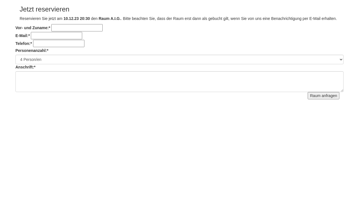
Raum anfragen (323, 95)
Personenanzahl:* (31, 50)
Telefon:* (23, 43)
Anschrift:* (25, 67)
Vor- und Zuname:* (32, 28)
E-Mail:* (22, 35)
